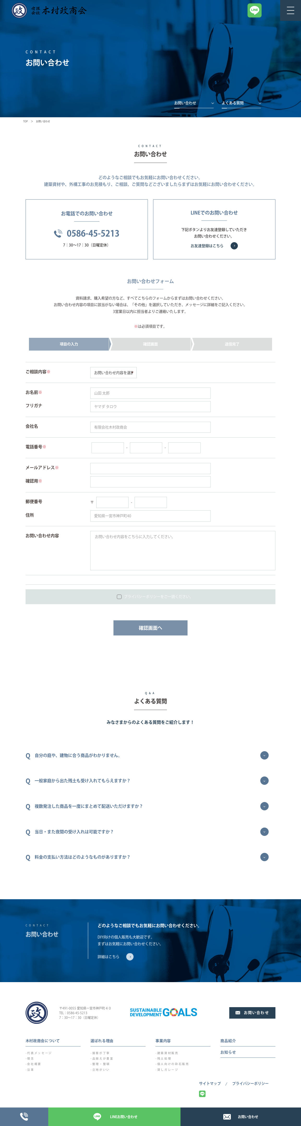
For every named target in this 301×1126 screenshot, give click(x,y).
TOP (25, 121)
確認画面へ (150, 628)
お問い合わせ (185, 103)
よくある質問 (233, 103)
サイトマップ (210, 1083)
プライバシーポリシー (250, 1083)
